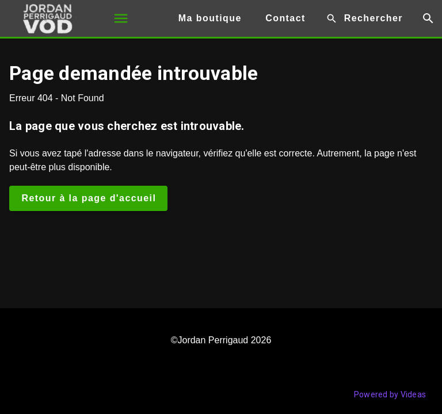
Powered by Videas (390, 394)
